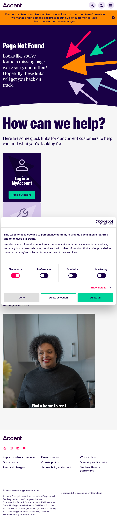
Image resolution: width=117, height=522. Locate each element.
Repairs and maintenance (19, 457)
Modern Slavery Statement (90, 469)
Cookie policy (50, 462)
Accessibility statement (56, 467)
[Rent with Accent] (49, 370)
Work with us (88, 457)
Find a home (10, 462)
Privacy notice (50, 457)
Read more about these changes (54, 21)
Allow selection (58, 297)
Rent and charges (14, 467)
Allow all (95, 297)
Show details (98, 287)
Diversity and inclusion (94, 462)
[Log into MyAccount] (22, 195)
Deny (21, 297)
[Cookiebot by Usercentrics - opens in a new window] (100, 222)
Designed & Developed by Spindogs (81, 492)
